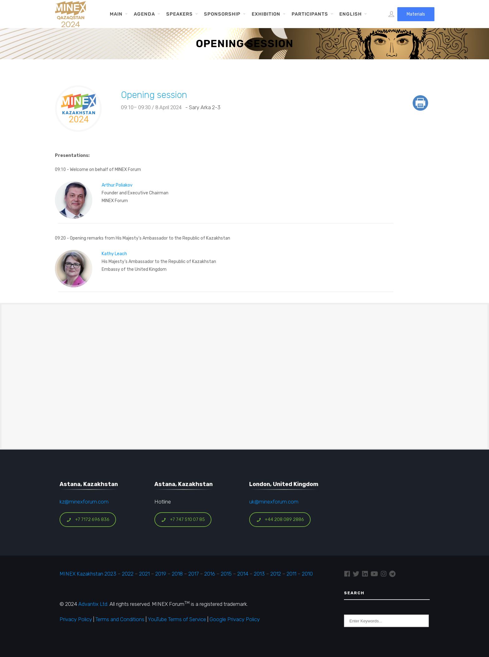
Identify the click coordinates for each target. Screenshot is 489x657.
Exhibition (266, 14)
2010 (307, 574)
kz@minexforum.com (84, 502)
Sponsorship (222, 14)
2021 (144, 574)
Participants (310, 14)
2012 (275, 574)
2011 (291, 574)
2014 (242, 574)
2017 (193, 574)
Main (116, 14)
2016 (209, 574)
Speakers (179, 14)
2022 (127, 574)
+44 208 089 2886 (280, 519)
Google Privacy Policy (235, 619)
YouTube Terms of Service (177, 619)
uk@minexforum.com (273, 502)
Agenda (144, 14)
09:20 (60, 238)
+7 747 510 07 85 (183, 519)
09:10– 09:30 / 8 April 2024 (152, 107)
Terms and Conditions (119, 619)
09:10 (60, 169)
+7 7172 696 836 (87, 519)
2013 (259, 574)
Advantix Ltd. (93, 604)
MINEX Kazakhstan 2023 (88, 574)
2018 (177, 574)
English (350, 14)
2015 (226, 574)
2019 (160, 574)
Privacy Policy (76, 619)
